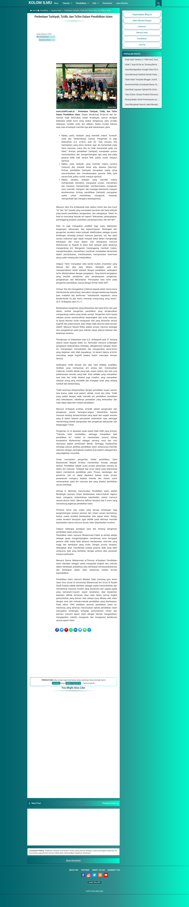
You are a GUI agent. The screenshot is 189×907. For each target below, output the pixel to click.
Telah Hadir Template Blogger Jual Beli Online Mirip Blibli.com (152, 79)
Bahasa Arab (142, 32)
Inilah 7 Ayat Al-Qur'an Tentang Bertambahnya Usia (147, 64)
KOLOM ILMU (41, 2)
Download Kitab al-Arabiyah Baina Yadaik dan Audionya (149, 84)
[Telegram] (80, 630)
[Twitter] (62, 630)
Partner (85, 870)
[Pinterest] (66, 630)
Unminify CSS (113, 870)
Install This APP (94, 882)
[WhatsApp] (71, 630)
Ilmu (58, 3)
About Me (73, 870)
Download (109, 3)
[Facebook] (57, 630)
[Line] (85, 630)
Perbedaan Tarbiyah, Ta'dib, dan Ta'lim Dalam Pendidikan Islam (73, 16)
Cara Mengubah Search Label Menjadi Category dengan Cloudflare (154, 104)
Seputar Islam (45, 39)
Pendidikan (85, 3)
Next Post (36, 803)
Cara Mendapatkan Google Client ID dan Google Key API (149, 69)
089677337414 (73, 683)
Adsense (142, 26)
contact (56, 683)
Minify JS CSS (98, 870)
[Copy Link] (89, 630)
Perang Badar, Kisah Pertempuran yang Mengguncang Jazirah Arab (154, 99)
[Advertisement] (86, 41)
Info (98, 3)
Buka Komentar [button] (73, 860)
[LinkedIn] (75, 630)
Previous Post (109, 803)
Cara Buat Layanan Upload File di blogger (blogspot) (147, 89)
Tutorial (69, 3)
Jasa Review (124, 3)
